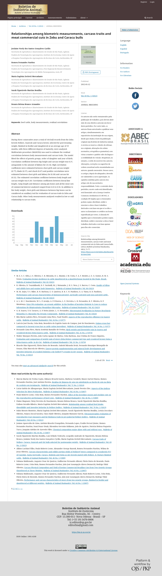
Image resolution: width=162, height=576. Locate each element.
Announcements (55, 17)
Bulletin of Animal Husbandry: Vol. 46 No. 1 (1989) (76, 398)
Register (144, 2)
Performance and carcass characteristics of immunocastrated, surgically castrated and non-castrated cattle (62, 295)
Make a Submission (130, 30)
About (83, 17)
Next (108, 360)
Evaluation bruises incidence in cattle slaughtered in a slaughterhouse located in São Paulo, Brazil (65, 279)
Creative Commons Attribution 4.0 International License (93, 550)
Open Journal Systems (129, 283)
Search (149, 17)
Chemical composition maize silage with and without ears (77, 429)
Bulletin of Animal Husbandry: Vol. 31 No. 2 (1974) (71, 333)
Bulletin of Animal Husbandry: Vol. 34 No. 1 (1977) (88, 326)
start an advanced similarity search (38, 365)
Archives (40, 17)
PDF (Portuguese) (92, 72)
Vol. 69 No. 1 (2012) (36, 26)
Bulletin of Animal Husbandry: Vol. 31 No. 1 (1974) (64, 342)
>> (22, 488)
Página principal (15, 17)
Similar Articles (19, 270)
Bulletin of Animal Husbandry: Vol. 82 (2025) (35, 282)
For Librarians (125, 75)
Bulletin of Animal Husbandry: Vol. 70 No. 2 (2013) (84, 407)
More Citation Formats (91, 259)
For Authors (125, 71)
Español (123, 49)
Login (152, 2)
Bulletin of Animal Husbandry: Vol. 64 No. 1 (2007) (67, 483)
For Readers (125, 68)
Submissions (71, 17)
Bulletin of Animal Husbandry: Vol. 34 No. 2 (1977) (44, 320)
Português (124, 52)
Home (13, 26)
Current (29, 17)
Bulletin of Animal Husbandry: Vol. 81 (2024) (78, 314)
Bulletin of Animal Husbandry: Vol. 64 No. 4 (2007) (64, 391)
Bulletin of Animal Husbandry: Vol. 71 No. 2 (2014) (62, 385)
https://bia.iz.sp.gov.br (81, 532)
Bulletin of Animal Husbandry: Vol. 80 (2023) (75, 288)
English (123, 45)
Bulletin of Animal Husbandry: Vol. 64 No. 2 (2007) (65, 470)
